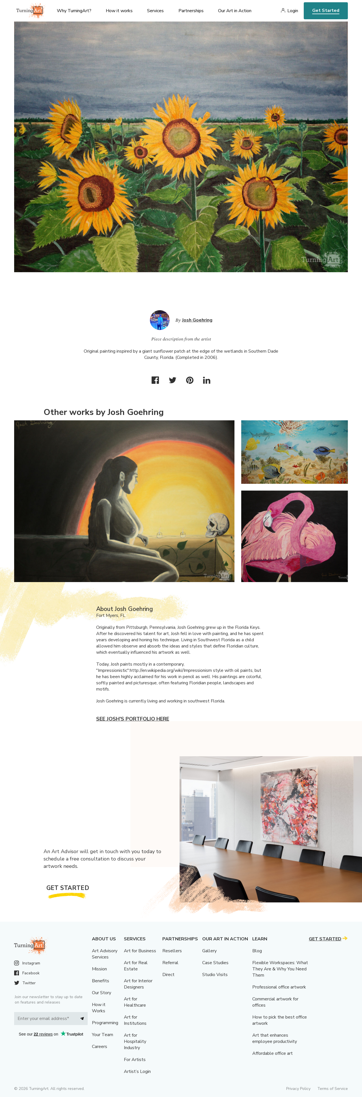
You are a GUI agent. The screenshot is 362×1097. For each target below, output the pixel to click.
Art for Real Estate (136, 966)
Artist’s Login (137, 1071)
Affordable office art (272, 1053)
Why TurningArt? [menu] (74, 11)
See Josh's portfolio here (132, 718)
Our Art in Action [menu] (234, 11)
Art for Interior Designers (138, 984)
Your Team (102, 1035)
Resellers (172, 951)
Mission (99, 969)
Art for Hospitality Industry (135, 1041)
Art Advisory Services (104, 954)
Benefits (100, 981)
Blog (257, 951)
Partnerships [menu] (191, 11)
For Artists (135, 1059)
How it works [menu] (119, 11)
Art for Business (140, 951)
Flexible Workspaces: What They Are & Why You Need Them (280, 969)
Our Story (101, 993)
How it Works (98, 1008)
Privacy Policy (298, 1088)
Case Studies (215, 963)
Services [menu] (155, 11)
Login (292, 11)
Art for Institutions (135, 1020)
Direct (168, 975)
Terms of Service (332, 1088)
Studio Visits (215, 975)
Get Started (325, 10)
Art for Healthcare (135, 1002)
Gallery (209, 951)
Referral (170, 963)
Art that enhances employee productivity (274, 1038)
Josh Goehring (197, 320)
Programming (105, 1023)
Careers (99, 1046)
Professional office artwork (279, 987)
